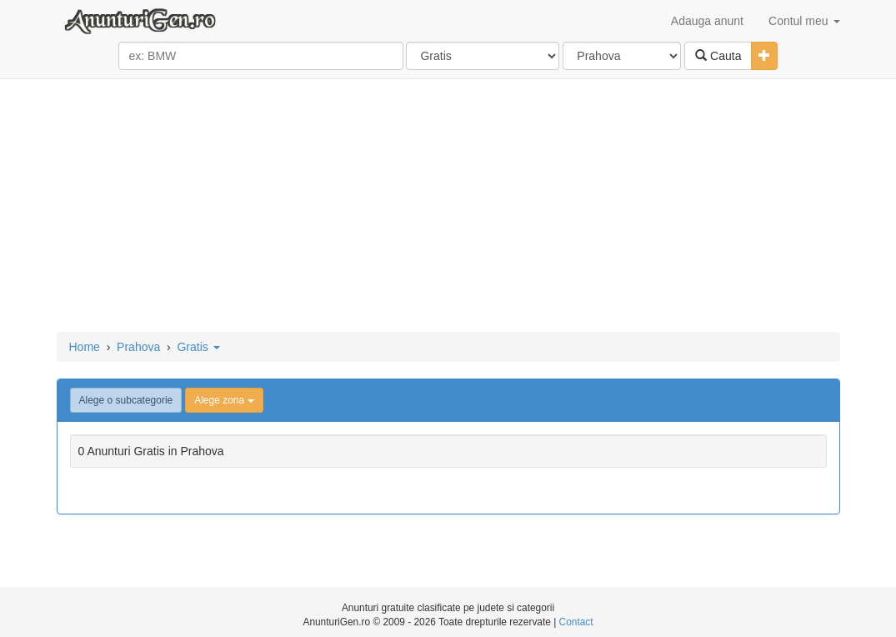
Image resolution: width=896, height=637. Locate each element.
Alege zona (223, 400)
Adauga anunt (707, 21)
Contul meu (803, 21)
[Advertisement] (448, 207)
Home (84, 347)
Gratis (198, 347)
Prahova (138, 347)
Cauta (718, 56)
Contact (576, 622)
